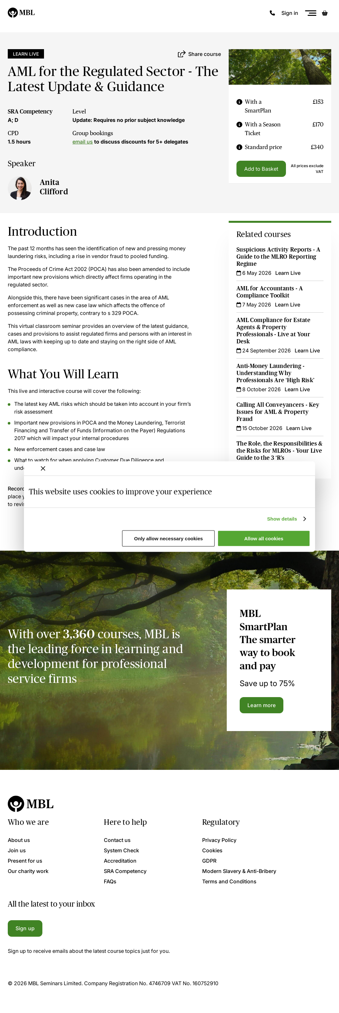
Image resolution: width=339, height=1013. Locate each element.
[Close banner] (43, 468)
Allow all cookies (263, 538)
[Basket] (324, 12)
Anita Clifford (54, 187)
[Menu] (310, 13)
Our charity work (28, 871)
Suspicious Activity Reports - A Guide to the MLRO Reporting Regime (278, 256)
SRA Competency (30, 111)
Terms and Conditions (229, 881)
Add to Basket (261, 169)
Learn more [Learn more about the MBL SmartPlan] (261, 705)
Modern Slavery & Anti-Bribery (239, 871)
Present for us (25, 860)
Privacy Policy (219, 840)
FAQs (110, 881)
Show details (282, 519)
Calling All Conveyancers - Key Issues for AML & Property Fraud (277, 412)
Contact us (117, 840)
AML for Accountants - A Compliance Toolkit (269, 292)
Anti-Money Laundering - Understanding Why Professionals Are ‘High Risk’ (275, 373)
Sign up (25, 928)
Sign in (289, 13)
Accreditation (120, 860)
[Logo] (21, 13)
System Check (121, 850)
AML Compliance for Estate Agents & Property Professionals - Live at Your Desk (273, 331)
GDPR (209, 860)
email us (82, 141)
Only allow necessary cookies (168, 538)
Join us (17, 850)
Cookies (212, 850)
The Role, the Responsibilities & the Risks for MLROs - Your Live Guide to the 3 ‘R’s (279, 450)
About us (19, 840)
